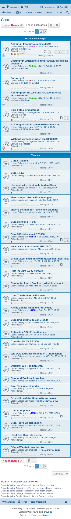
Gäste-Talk (26, 49)
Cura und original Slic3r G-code (29, 319)
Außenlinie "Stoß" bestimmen (28, 332)
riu (30, 81)
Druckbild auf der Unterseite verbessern (34, 398)
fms (30, 388)
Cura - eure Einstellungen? (27, 422)
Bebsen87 (33, 175)
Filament (25, 68)
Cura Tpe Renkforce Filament (28, 295)
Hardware (25, 100)
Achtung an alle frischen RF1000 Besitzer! (36, 124)
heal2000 (33, 224)
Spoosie (32, 368)
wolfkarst (33, 425)
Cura (5, 20)
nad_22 (32, 261)
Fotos (23, 115)
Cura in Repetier (20, 410)
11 (63, 52)
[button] (45, 31)
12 (67, 52)
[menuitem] (12, 7)
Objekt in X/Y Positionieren (27, 365)
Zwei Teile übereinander (25, 386)
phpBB (26, 509)
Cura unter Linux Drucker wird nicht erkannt (37, 283)
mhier (31, 200)
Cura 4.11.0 (17, 172)
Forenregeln (18, 78)
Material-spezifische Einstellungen (31, 197)
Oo (30, 298)
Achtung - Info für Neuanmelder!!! (31, 44)
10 (59, 52)
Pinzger (32, 112)
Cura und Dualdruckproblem (27, 378)
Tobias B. (33, 381)
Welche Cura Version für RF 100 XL (31, 246)
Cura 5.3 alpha (19, 160)
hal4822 (32, 310)
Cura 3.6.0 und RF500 (23, 221)
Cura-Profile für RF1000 (25, 341)
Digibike (33, 66)
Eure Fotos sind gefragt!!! (26, 110)
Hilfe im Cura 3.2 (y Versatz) (27, 270)
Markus (32, 344)
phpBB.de (48, 512)
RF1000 (32, 437)
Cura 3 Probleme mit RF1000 (28, 234)
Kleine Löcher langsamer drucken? (31, 307)
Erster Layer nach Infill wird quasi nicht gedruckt (40, 258)
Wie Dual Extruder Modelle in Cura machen (36, 353)
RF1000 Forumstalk (30, 83)
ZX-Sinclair (34, 322)
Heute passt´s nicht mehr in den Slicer (33, 185)
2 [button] (41, 31)
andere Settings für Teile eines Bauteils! (34, 209)
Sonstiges (25, 144)
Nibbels (32, 237)
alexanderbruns (36, 356)
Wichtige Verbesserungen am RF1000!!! (34, 139)
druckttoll (33, 163)
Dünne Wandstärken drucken (28, 447)
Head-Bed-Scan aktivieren (26, 435)
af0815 (32, 46)
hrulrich (32, 249)
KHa (31, 286)
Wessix (32, 212)
